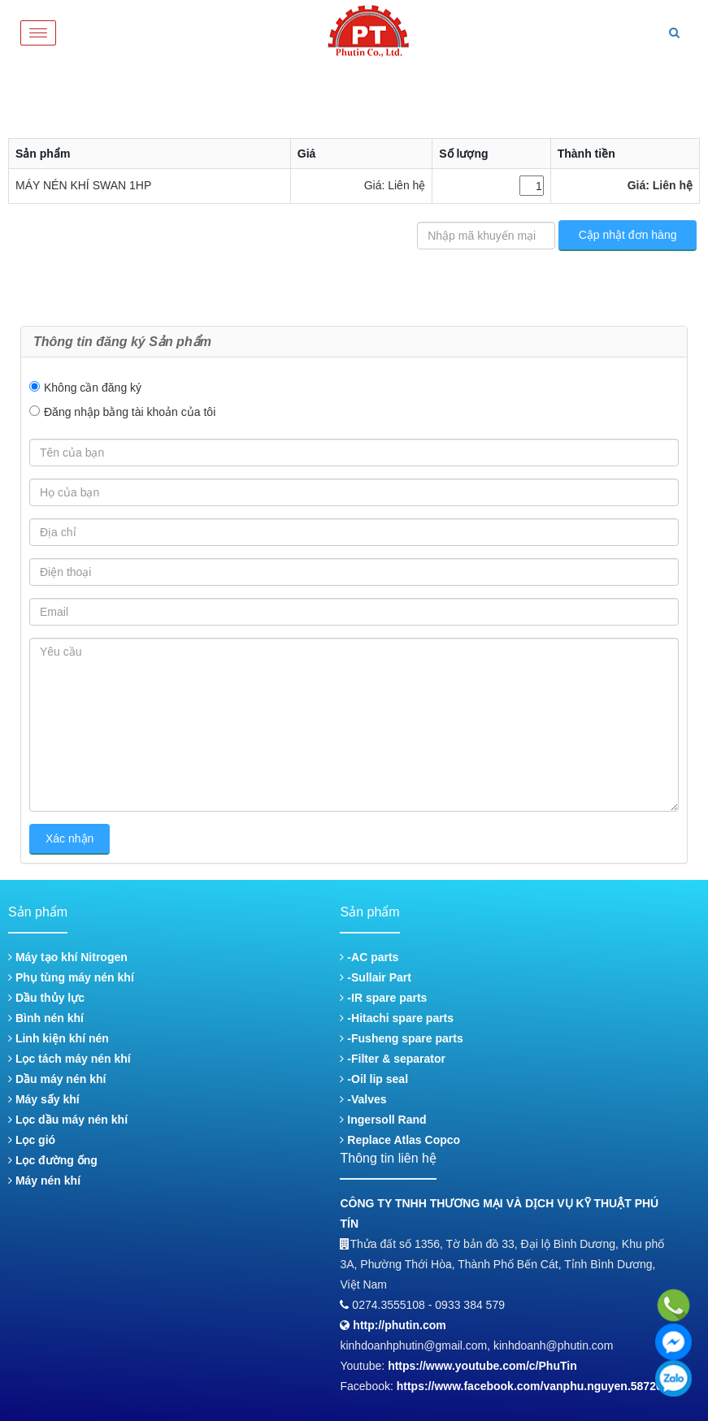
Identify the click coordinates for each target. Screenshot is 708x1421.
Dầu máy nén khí (57, 1078)
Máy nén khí (44, 1180)
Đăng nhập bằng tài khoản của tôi (129, 411)
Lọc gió (31, 1139)
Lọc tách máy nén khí (69, 1058)
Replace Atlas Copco (400, 1139)
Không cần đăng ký (92, 387)
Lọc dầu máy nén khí (68, 1119)
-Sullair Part (375, 977)
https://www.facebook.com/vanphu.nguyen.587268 (533, 1386)
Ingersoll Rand (383, 1119)
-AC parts (369, 957)
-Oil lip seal (374, 1078)
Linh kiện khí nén (58, 1038)
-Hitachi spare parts (397, 1018)
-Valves (363, 1099)
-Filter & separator (392, 1058)
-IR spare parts (383, 997)
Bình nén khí (46, 1018)
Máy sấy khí (44, 1099)
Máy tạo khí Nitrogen (68, 957)
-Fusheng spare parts (401, 1038)
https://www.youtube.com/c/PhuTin (482, 1365)
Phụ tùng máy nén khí (71, 977)
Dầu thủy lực (46, 997)
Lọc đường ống (53, 1160)
